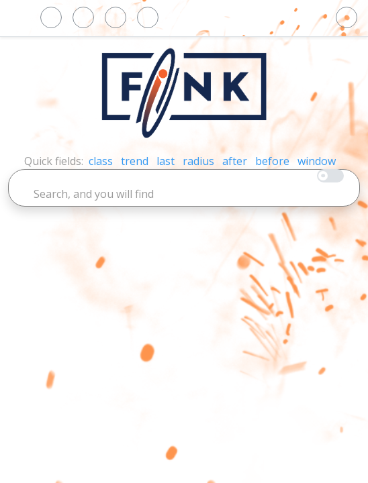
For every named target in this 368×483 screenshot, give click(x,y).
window (316, 161)
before (272, 161)
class (101, 161)
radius (198, 161)
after (234, 161)
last (165, 161)
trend (134, 161)
